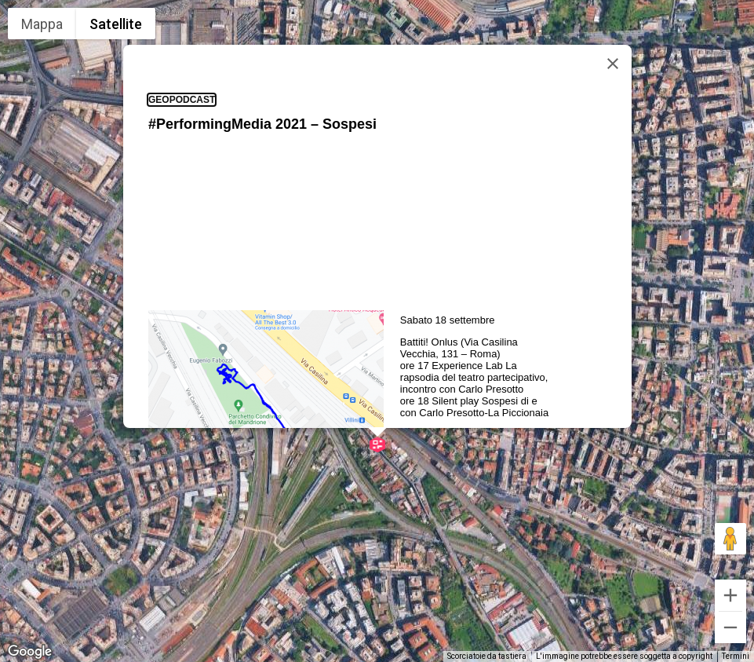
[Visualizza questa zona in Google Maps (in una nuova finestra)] (30, 652)
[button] (377, 392)
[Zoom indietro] (730, 627)
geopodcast (181, 47)
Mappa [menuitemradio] (42, 24)
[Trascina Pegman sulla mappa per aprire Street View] (730, 538)
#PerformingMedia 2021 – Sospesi (262, 71)
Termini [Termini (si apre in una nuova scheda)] (735, 656)
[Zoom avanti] (730, 595)
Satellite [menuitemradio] (115, 24)
